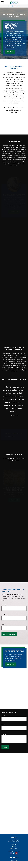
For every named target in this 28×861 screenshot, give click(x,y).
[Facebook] (11, 853)
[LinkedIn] (14, 853)
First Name (4, 605)
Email (3, 624)
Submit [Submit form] (5, 747)
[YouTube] (16, 853)
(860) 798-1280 (16, 841)
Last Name (4, 615)
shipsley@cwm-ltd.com (14, 851)
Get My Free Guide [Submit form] (9, 634)
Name (3, 715)
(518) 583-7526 (15, 840)
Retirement (14, 860)
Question (3, 734)
